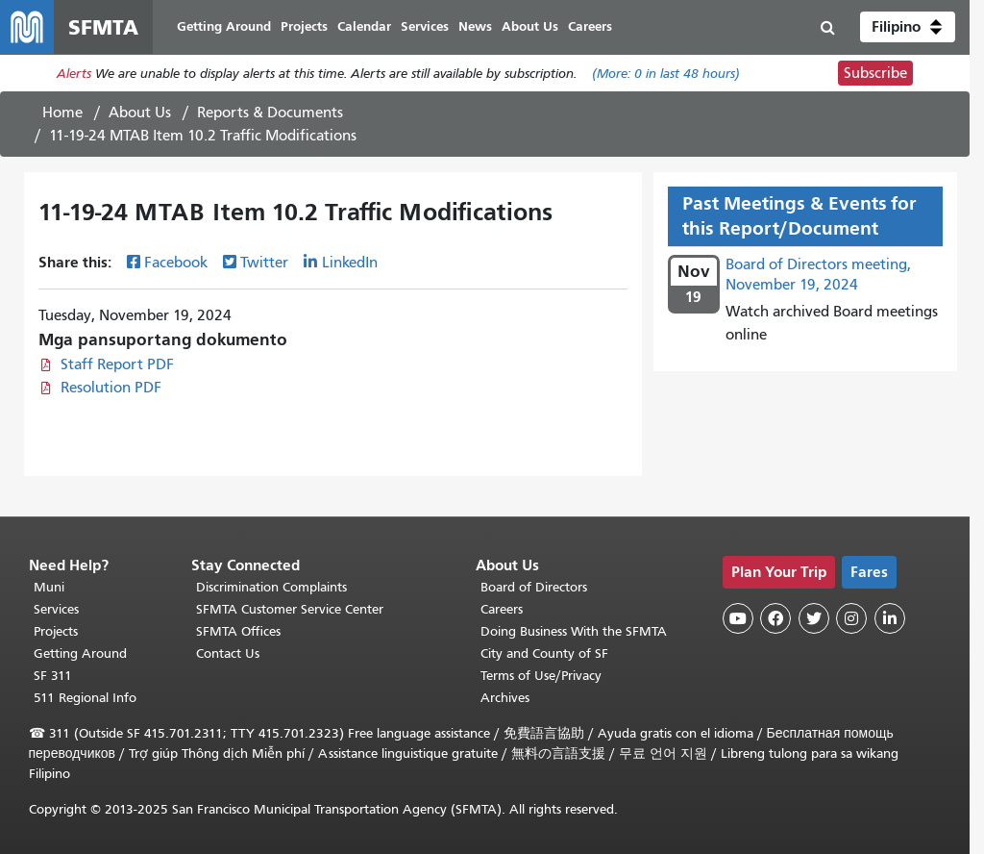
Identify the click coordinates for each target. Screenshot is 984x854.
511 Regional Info (85, 698)
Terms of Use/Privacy (541, 675)
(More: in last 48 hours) (666, 73)
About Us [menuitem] (530, 26)
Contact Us (227, 653)
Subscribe (875, 73)
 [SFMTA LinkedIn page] (890, 618)
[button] (907, 27)
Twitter (264, 262)
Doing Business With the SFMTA (573, 631)
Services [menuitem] (425, 26)
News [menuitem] (475, 26)
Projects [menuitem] (304, 26)
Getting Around (80, 653)
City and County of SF (544, 653)
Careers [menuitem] (590, 26)
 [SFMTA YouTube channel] (738, 618)
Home (62, 112)
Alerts (74, 73)
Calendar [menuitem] (364, 26)
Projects (56, 631)
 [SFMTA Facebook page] (775, 618)
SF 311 (53, 675)
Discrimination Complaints (271, 587)
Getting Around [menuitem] (224, 26)
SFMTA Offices (238, 631)
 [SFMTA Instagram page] (851, 618)
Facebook (176, 262)
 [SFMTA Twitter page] (814, 618)
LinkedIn (350, 262)
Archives (504, 698)
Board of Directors (533, 587)
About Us (140, 112)
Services (56, 609)
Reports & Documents (270, 112)
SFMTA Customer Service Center (289, 609)
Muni (49, 587)
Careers (501, 609)
